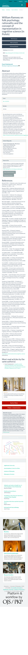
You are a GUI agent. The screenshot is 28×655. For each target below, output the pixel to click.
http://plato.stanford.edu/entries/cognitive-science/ (13, 353)
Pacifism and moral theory (10, 491)
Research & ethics (8, 575)
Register (21, 1)
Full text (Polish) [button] (14, 46)
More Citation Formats (9, 172)
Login (26, 1)
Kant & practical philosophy (11, 553)
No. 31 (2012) (15, 9)
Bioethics (6, 531)
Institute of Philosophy (9, 471)
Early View (14, 403)
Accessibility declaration (16, 587)
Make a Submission (14, 408)
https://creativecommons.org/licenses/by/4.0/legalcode (15, 135)
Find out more (6, 432)
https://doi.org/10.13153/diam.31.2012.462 (14, 53)
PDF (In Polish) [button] (14, 42)
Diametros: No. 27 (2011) (14, 368)
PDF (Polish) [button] (14, 39)
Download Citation (8, 175)
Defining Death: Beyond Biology (11, 507)
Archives (8, 9)
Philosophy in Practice (9, 474)
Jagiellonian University (9, 465)
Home (3, 9)
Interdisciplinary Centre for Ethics (12, 468)
